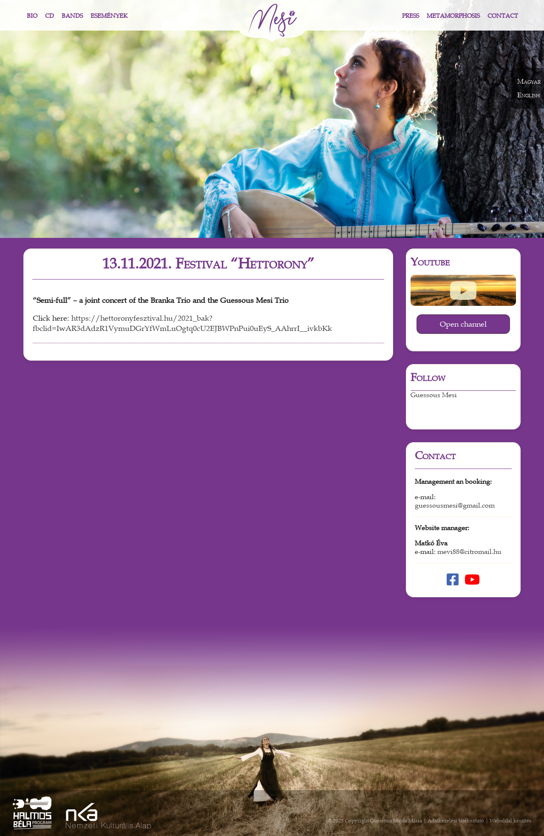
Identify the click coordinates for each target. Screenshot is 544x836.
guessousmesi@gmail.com (455, 505)
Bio (32, 16)
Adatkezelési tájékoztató (456, 821)
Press (410, 16)
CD (49, 16)
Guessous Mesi (434, 395)
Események (109, 16)
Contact (502, 16)
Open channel (463, 324)
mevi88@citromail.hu (469, 552)
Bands (72, 16)
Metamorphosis (453, 16)
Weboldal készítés (510, 821)
